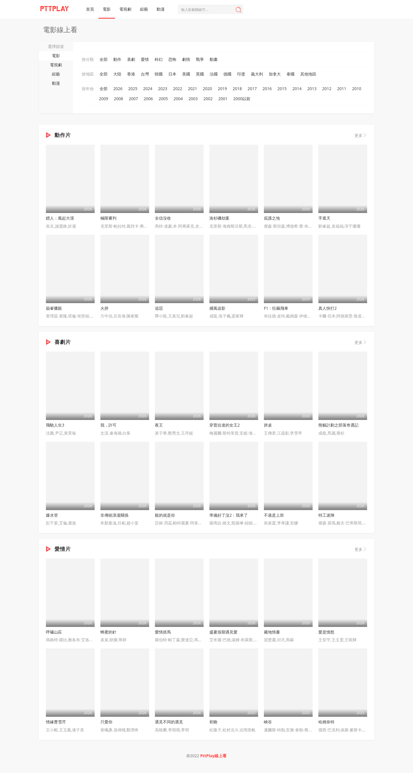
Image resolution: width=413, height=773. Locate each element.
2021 (192, 88)
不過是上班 (274, 515)
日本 (172, 74)
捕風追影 (217, 308)
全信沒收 (163, 218)
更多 (360, 135)
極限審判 (108, 218)
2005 (163, 98)
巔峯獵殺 (54, 308)
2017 (252, 88)
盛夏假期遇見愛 (223, 632)
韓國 (159, 74)
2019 (222, 88)
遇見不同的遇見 (169, 721)
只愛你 (106, 721)
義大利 (257, 74)
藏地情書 (272, 632)
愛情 (145, 59)
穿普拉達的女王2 (224, 425)
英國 (200, 74)
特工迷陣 (326, 515)
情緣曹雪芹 (56, 721)
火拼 (104, 308)
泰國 (291, 74)
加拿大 (275, 74)
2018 (237, 88)
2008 (118, 98)
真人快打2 (327, 308)
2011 (341, 88)
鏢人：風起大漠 (60, 218)
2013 (311, 88)
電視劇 (125, 9)
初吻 (213, 721)
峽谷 (268, 721)
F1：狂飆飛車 (276, 308)
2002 (208, 98)
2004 (178, 98)
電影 (107, 9)
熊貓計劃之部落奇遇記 (338, 425)
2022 (177, 88)
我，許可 (108, 425)
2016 (267, 88)
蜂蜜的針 (108, 632)
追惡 (159, 308)
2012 (326, 88)
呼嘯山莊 (54, 632)
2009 (103, 98)
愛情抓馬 (163, 632)
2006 (148, 98)
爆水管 (52, 515)
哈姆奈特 (326, 721)
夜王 (159, 425)
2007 (133, 98)
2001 (222, 98)
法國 (214, 74)
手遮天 (324, 218)
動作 (117, 59)
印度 (241, 74)
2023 (162, 88)
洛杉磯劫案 (219, 218)
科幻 (159, 59)
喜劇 (131, 59)
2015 (282, 88)
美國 (186, 74)
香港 (131, 74)
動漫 (161, 9)
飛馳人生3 (55, 425)
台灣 (145, 74)
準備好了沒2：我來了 (228, 515)
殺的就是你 (165, 515)
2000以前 (241, 98)
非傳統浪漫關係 (114, 515)
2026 (117, 88)
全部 (104, 59)
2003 (193, 98)
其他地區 (308, 74)
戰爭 (200, 59)
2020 (207, 88)
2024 (147, 88)
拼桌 (268, 425)
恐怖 (172, 59)
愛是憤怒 (326, 632)
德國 (227, 74)
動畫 (214, 59)
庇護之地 (272, 218)
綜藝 (144, 9)
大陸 (117, 74)
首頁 (90, 9)
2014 (296, 88)
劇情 (186, 59)
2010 (356, 88)
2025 (132, 88)
